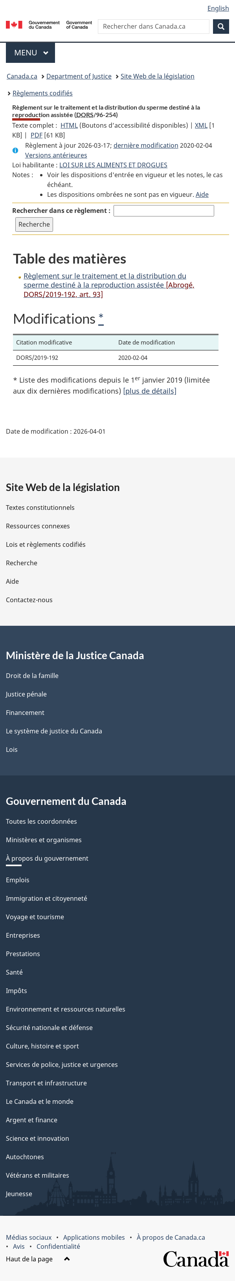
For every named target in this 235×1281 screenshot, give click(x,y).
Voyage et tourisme (35, 917)
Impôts (16, 990)
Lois (12, 749)
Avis (19, 1246)
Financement (25, 712)
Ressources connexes (38, 526)
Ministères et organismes (44, 840)
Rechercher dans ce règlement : (61, 210)
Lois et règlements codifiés (46, 544)
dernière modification (146, 145)
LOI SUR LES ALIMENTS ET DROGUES (113, 165)
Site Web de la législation (158, 76)
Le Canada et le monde (39, 1101)
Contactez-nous (29, 600)
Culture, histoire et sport (42, 1046)
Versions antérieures (56, 155)
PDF (36, 135)
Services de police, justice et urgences (62, 1064)
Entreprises (23, 935)
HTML (69, 125)
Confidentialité (58, 1246)
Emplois (17, 880)
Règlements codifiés (43, 93)
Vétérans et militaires (37, 1175)
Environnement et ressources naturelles (65, 1009)
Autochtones (25, 1157)
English (218, 8)
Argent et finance (31, 1120)
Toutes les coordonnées (41, 821)
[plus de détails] (149, 391)
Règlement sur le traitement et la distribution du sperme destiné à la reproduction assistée (109, 285)
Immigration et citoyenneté (46, 898)
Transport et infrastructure (46, 1083)
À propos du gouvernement (47, 858)
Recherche (21, 563)
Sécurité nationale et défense (49, 1027)
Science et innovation (37, 1138)
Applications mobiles (94, 1237)
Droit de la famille (32, 675)
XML (201, 125)
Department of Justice (79, 76)
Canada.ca (22, 76)
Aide (202, 194)
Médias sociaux (28, 1237)
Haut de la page (38, 1259)
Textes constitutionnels (40, 507)
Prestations (23, 953)
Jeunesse (19, 1193)
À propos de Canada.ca (171, 1237)
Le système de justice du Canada (54, 731)
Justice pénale (26, 694)
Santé (14, 972)
